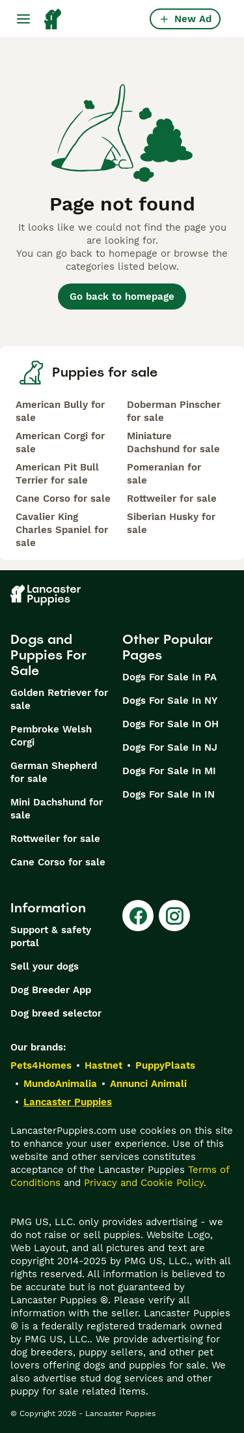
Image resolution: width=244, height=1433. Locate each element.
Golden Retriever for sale (59, 699)
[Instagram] (174, 915)
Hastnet (103, 1065)
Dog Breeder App (50, 990)
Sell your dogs (44, 966)
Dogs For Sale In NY (169, 700)
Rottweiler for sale (172, 498)
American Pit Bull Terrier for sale (57, 473)
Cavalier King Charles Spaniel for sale (62, 530)
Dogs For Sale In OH (170, 724)
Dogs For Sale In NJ (169, 747)
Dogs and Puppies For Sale (48, 654)
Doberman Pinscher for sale (174, 411)
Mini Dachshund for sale (56, 808)
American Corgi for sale (60, 442)
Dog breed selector (56, 1013)
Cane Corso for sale (63, 498)
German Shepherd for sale (53, 772)
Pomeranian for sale (164, 473)
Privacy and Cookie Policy (144, 1183)
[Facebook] (138, 915)
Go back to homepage (122, 296)
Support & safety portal (50, 936)
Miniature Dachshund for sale (173, 442)
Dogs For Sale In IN (168, 794)
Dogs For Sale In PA (169, 677)
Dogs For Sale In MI (169, 771)
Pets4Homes (41, 1065)
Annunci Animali (148, 1084)
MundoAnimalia (60, 1084)
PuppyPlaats (165, 1065)
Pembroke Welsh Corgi (51, 735)
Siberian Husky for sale (171, 523)
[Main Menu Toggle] (23, 19)
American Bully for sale (60, 411)
